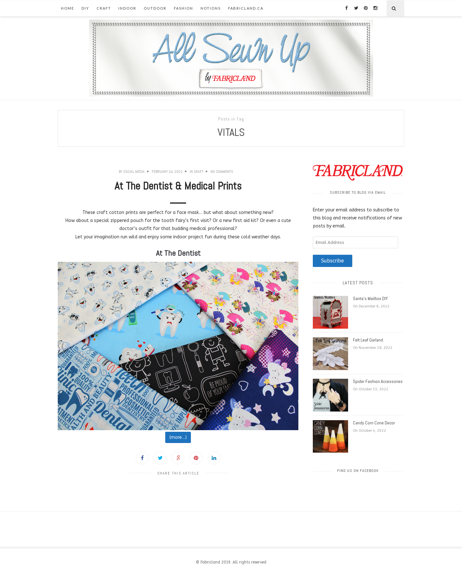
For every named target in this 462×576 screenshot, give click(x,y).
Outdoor (155, 8)
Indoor (127, 8)
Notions (211, 8)
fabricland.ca (245, 8)
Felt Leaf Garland (368, 340)
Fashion (183, 8)
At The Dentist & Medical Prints (178, 186)
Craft (104, 8)
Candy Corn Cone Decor (374, 423)
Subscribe (332, 261)
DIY (85, 8)
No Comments (221, 171)
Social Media (134, 171)
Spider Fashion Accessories (378, 381)
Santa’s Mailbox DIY (370, 298)
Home (67, 8)
